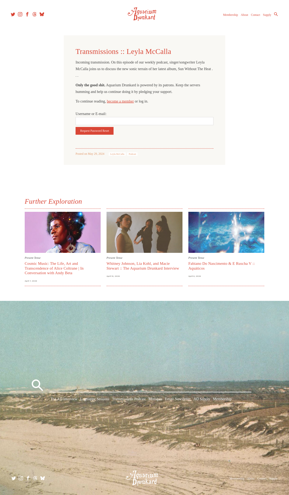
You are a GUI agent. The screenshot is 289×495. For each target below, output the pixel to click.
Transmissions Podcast (129, 400)
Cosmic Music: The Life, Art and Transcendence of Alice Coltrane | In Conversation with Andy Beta (54, 268)
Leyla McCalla (117, 154)
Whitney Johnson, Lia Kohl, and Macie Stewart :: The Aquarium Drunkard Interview (143, 265)
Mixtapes (155, 400)
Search (274, 15)
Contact (254, 16)
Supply (265, 16)
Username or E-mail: (91, 114)
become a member (120, 101)
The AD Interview (64, 400)
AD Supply (202, 400)
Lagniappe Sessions (94, 400)
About (242, 16)
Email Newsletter (178, 400)
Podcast (132, 154)
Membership (228, 16)
